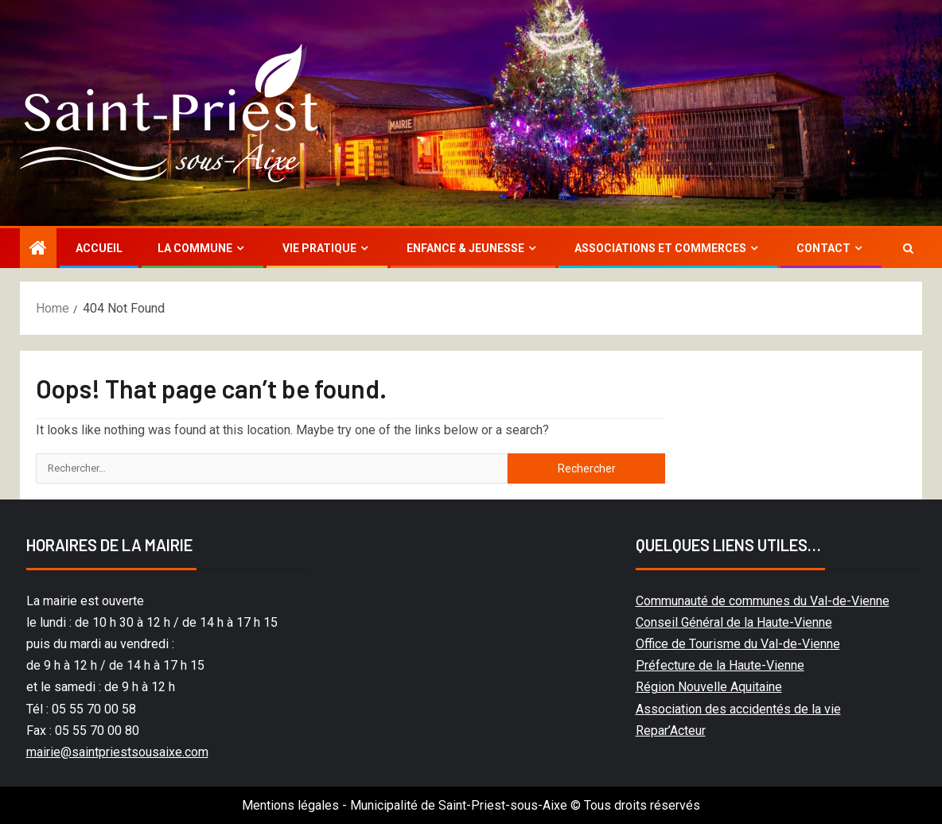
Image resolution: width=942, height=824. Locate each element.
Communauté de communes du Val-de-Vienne (762, 600)
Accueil (99, 248)
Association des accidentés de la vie (738, 709)
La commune (195, 248)
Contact (823, 248)
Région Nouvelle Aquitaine (709, 686)
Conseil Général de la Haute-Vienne (734, 622)
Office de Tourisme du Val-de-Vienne (738, 643)
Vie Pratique (319, 248)
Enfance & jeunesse (465, 248)
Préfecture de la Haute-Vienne (720, 665)
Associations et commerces (660, 248)
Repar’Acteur (671, 730)
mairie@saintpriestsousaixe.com (117, 752)
